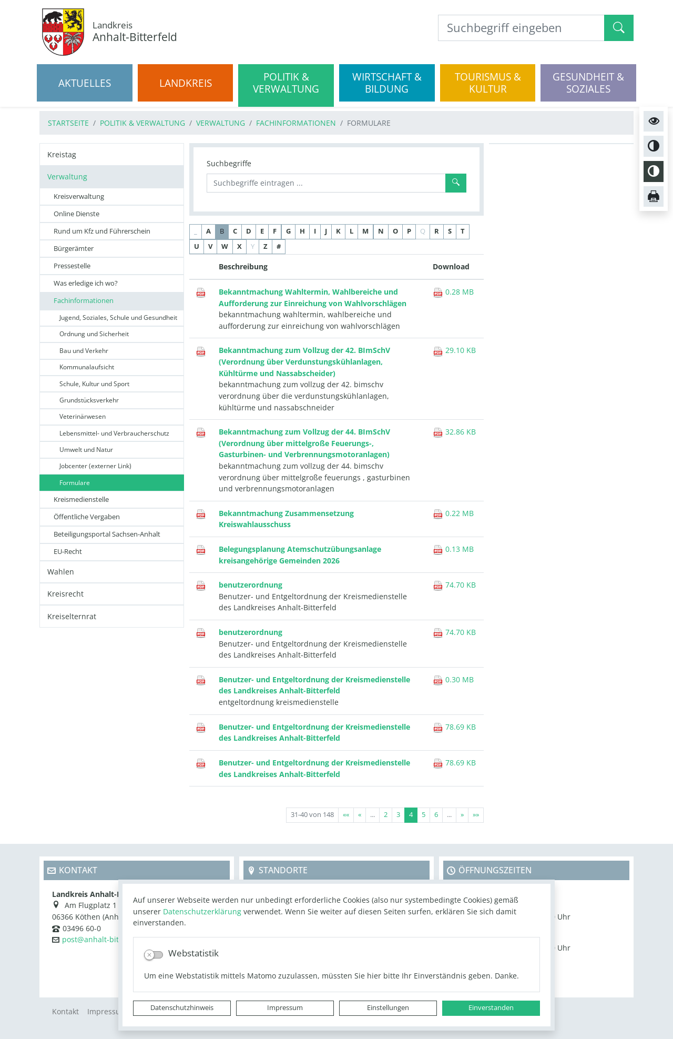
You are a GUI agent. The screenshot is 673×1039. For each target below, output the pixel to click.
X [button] (239, 246)
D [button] (248, 231)
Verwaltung (220, 123)
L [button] (351, 231)
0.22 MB (453, 513)
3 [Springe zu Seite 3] (398, 814)
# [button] (279, 246)
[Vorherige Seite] (359, 815)
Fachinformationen (296, 123)
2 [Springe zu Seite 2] (386, 814)
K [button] (338, 231)
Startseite (68, 123)
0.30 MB (453, 679)
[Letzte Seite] (476, 815)
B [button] (222, 231)
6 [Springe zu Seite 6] (436, 814)
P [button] (409, 231)
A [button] (208, 231)
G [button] (288, 231)
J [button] (326, 231)
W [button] (224, 246)
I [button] (315, 231)
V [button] (210, 246)
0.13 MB (453, 549)
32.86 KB (454, 432)
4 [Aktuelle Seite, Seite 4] (411, 814)
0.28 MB (453, 292)
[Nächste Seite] (462, 815)
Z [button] (265, 246)
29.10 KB (454, 350)
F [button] (275, 231)
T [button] (463, 231)
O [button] (395, 231)
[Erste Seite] (346, 815)
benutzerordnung (250, 585)
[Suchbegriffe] (326, 183)
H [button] (302, 231)
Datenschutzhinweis (181, 1007)
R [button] (436, 231)
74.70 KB (454, 585)
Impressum (285, 1007)
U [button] (196, 246)
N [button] (381, 231)
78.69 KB (454, 727)
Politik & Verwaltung (142, 123)
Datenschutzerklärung (202, 911)
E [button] (262, 231)
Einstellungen (388, 1007)
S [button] (450, 231)
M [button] (365, 231)
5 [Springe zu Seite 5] (423, 814)
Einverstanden (491, 1007)
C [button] (235, 231)
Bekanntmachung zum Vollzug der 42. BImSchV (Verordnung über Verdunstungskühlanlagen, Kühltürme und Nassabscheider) (304, 361)
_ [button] (195, 231)
